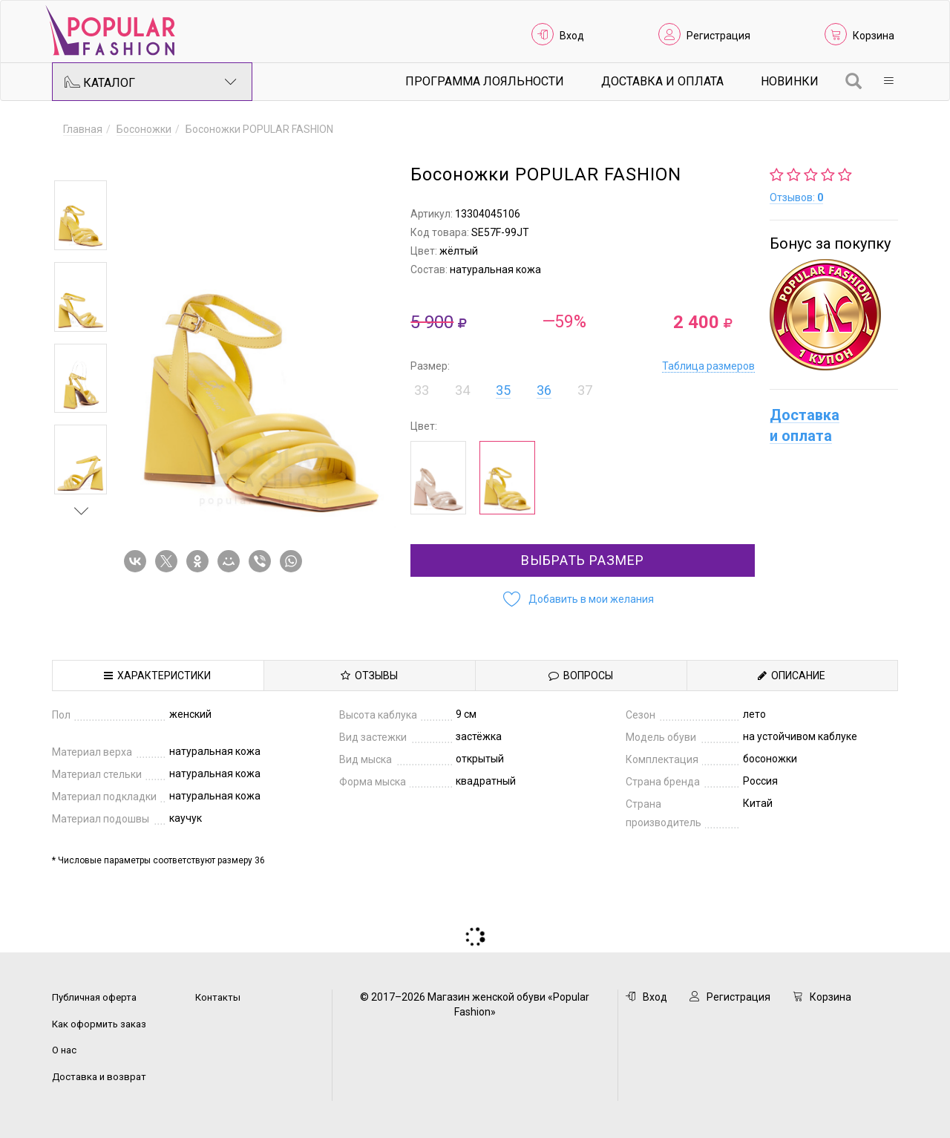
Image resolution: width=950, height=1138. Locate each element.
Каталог (151, 81)
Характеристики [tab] (157, 675)
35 (503, 390)
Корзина (873, 36)
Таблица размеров (708, 366)
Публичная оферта (94, 997)
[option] (80, 215)
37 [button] (584, 390)
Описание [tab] (791, 675)
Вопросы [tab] (580, 675)
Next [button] (81, 511)
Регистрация (718, 36)
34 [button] (462, 390)
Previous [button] (81, 159)
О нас (64, 1050)
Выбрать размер (582, 560)
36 (544, 390)
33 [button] (421, 390)
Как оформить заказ (99, 1024)
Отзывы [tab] (369, 675)
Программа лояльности (484, 81)
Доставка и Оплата (662, 81)
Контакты (217, 997)
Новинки (790, 81)
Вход (572, 36)
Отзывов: (796, 197)
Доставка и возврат (99, 1076)
